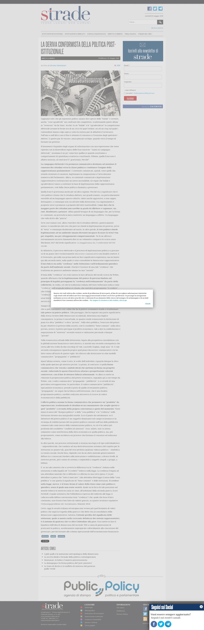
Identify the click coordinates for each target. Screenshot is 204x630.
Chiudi (147, 304)
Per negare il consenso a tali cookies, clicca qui (108, 300)
